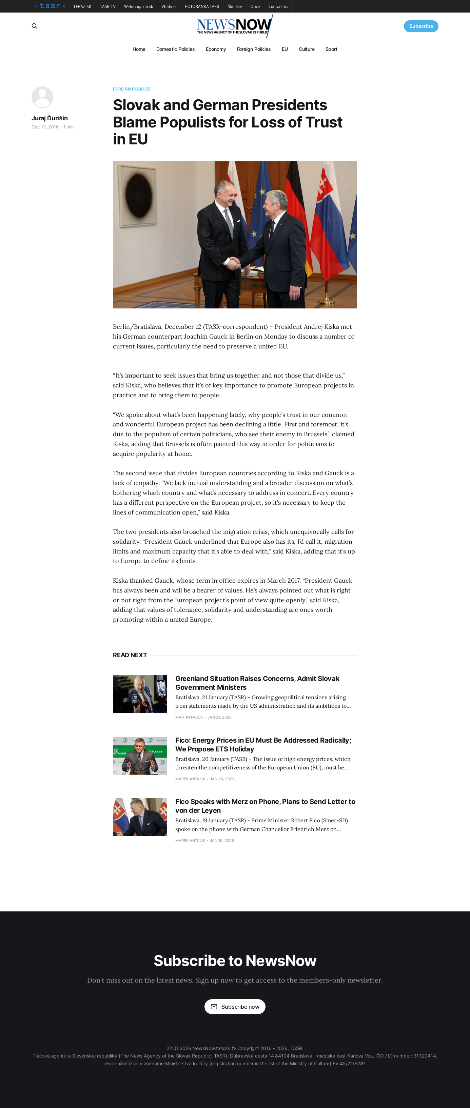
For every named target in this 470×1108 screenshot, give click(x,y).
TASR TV (108, 6)
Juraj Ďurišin (50, 118)
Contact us (278, 6)
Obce (255, 6)
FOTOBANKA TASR (202, 6)
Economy (216, 49)
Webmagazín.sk (138, 6)
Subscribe (421, 26)
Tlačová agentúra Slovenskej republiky (75, 1056)
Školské (235, 6)
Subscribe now (235, 1006)
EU (285, 49)
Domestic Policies (175, 49)
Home (139, 49)
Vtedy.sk (169, 6)
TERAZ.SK (82, 6)
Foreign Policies (254, 49)
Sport (332, 49)
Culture (306, 49)
